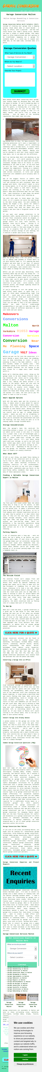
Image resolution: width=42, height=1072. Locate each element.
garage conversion (14, 852)
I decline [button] (25, 1059)
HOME (22, 10)
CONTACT (30, 10)
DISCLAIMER (36, 10)
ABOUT (25, 10)
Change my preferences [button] (25, 1064)
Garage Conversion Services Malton (18, 934)
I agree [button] (25, 1055)
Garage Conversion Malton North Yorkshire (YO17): (21, 24)
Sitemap (4, 1049)
